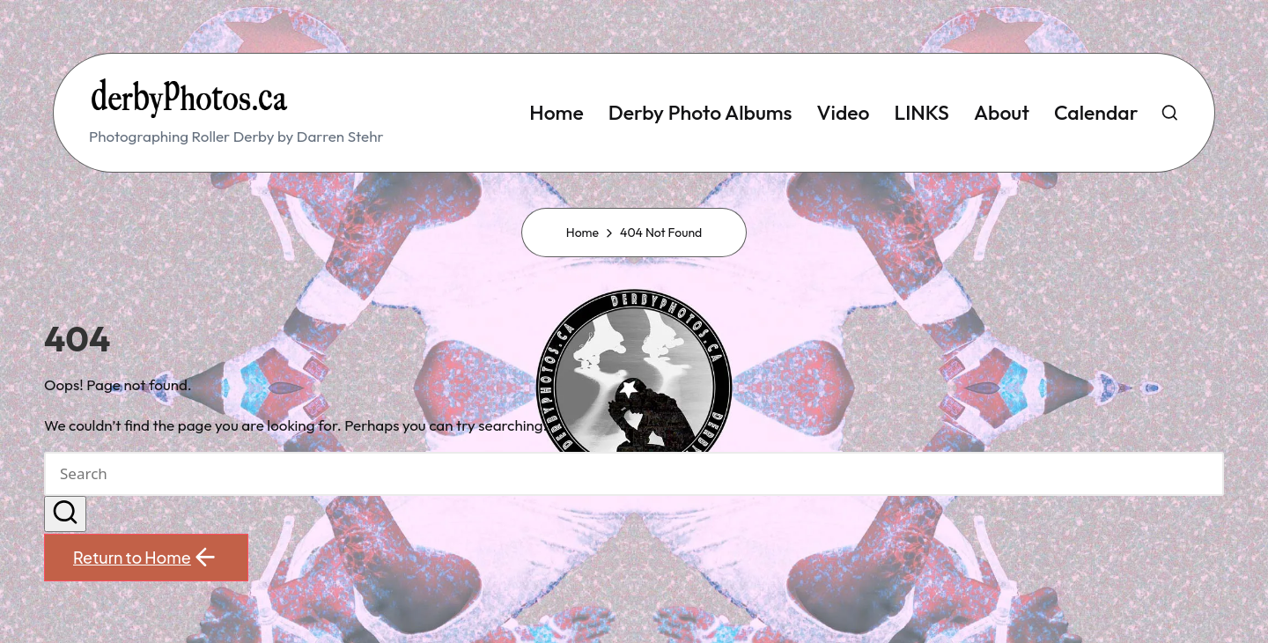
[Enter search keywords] (634, 474)
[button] (65, 514)
